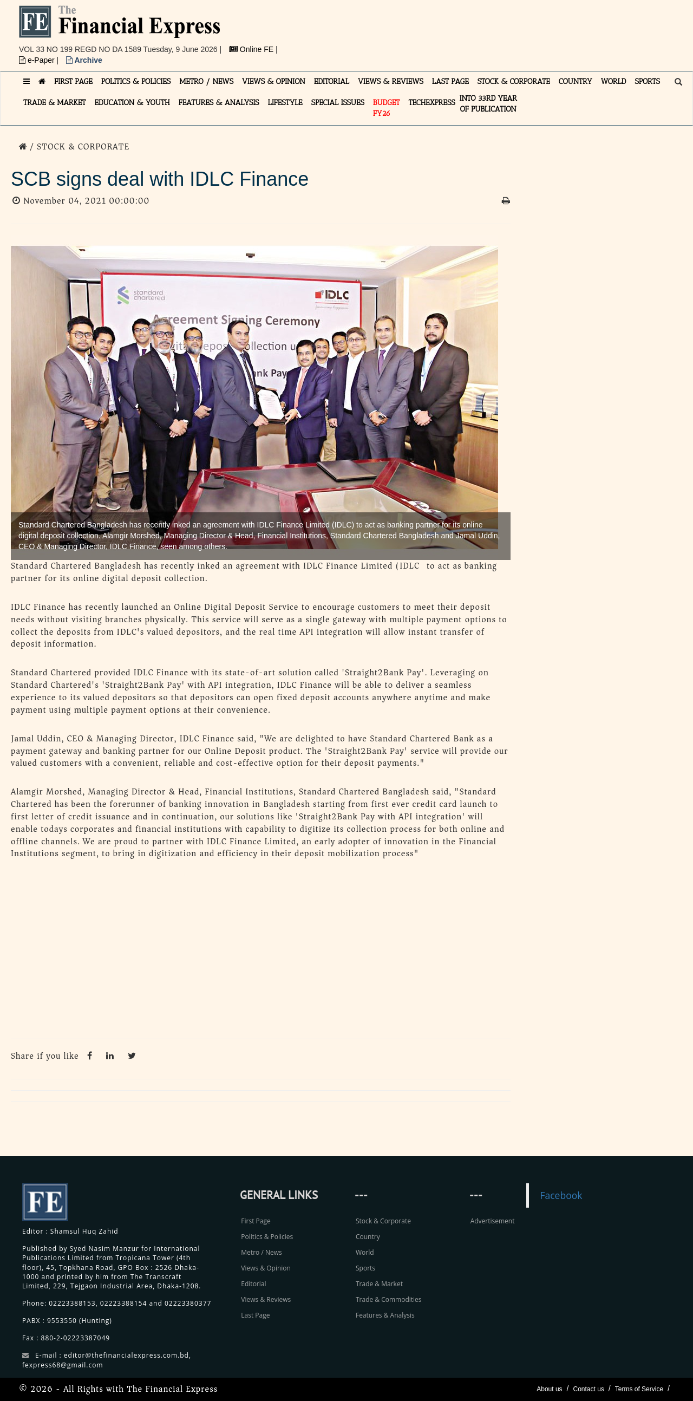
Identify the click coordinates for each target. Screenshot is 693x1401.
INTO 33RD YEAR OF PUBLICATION (488, 104)
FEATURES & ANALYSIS (219, 102)
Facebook (561, 1195)
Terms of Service (639, 1389)
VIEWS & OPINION (273, 81)
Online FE (252, 49)
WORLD (613, 81)
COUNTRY (575, 81)
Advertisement (492, 1221)
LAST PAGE (450, 81)
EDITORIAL (331, 81)
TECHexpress (431, 102)
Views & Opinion (266, 1268)
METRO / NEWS (206, 81)
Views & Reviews (266, 1299)
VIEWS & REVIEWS (390, 81)
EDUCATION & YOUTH (132, 102)
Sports (365, 1268)
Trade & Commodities (389, 1299)
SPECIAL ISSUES (337, 102)
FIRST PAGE (73, 81)
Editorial (253, 1283)
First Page (255, 1221)
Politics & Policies (267, 1236)
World (365, 1252)
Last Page (255, 1315)
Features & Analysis (385, 1315)
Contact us (588, 1389)
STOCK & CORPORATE (514, 81)
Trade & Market (379, 1283)
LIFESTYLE (285, 102)
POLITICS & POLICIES (136, 81)
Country (368, 1236)
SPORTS (647, 81)
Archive (84, 60)
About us (549, 1389)
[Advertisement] (496, 29)
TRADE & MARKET (54, 102)
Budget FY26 (386, 108)
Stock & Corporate (383, 1221)
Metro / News (261, 1252)
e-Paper (38, 60)
